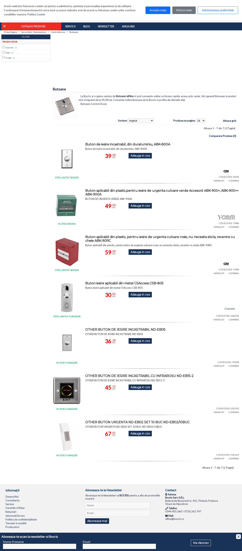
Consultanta (12, 500)
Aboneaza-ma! (97, 521)
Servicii (70, 26)
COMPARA (233, 180)
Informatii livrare (15, 515)
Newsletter (106, 26)
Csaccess (10, 47)
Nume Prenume (13, 542)
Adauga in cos (140, 155)
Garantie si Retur (15, 507)
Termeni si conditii (16, 523)
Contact (170, 490)
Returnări (11, 511)
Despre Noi (12, 496)
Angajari (128, 26)
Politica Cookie (36, 14)
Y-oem (8, 58)
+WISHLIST (218, 180)
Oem (8, 52)
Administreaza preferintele (218, 10)
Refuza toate (184, 10)
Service (10, 504)
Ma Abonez (201, 543)
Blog (86, 26)
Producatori (12, 527)
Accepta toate (157, 10)
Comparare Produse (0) (222, 136)
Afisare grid (229, 120)
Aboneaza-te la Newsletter (103, 490)
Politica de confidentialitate (21, 519)
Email (86, 542)
